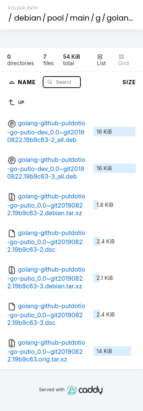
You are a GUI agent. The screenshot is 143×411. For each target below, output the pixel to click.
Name (27, 81)
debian (27, 18)
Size (129, 82)
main (80, 18)
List (101, 60)
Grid (123, 60)
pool (55, 18)
